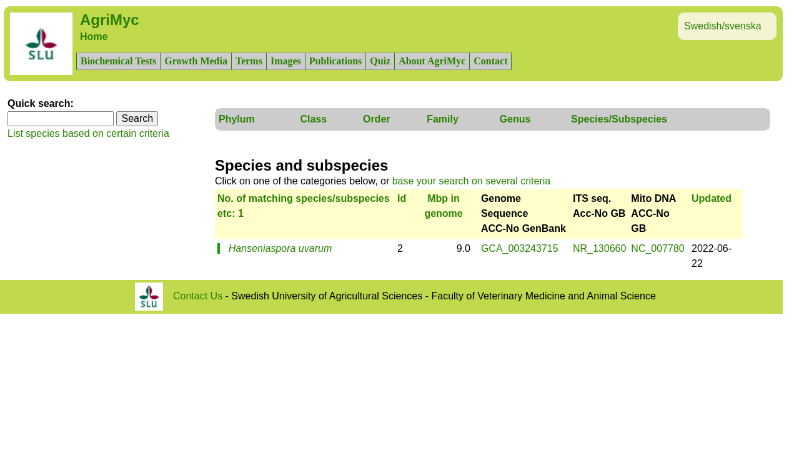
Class (313, 119)
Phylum (237, 119)
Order (376, 119)
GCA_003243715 (519, 248)
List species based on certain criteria (88, 133)
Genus (515, 119)
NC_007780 (657, 248)
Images (285, 61)
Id (401, 198)
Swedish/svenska (723, 26)
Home (93, 36)
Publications (335, 61)
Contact (490, 61)
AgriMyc (109, 19)
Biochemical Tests (118, 61)
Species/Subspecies (619, 119)
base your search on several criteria (471, 181)
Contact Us (197, 296)
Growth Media (195, 61)
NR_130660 (599, 248)
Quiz (380, 61)
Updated (712, 198)
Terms (249, 61)
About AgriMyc (432, 61)
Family (443, 119)
